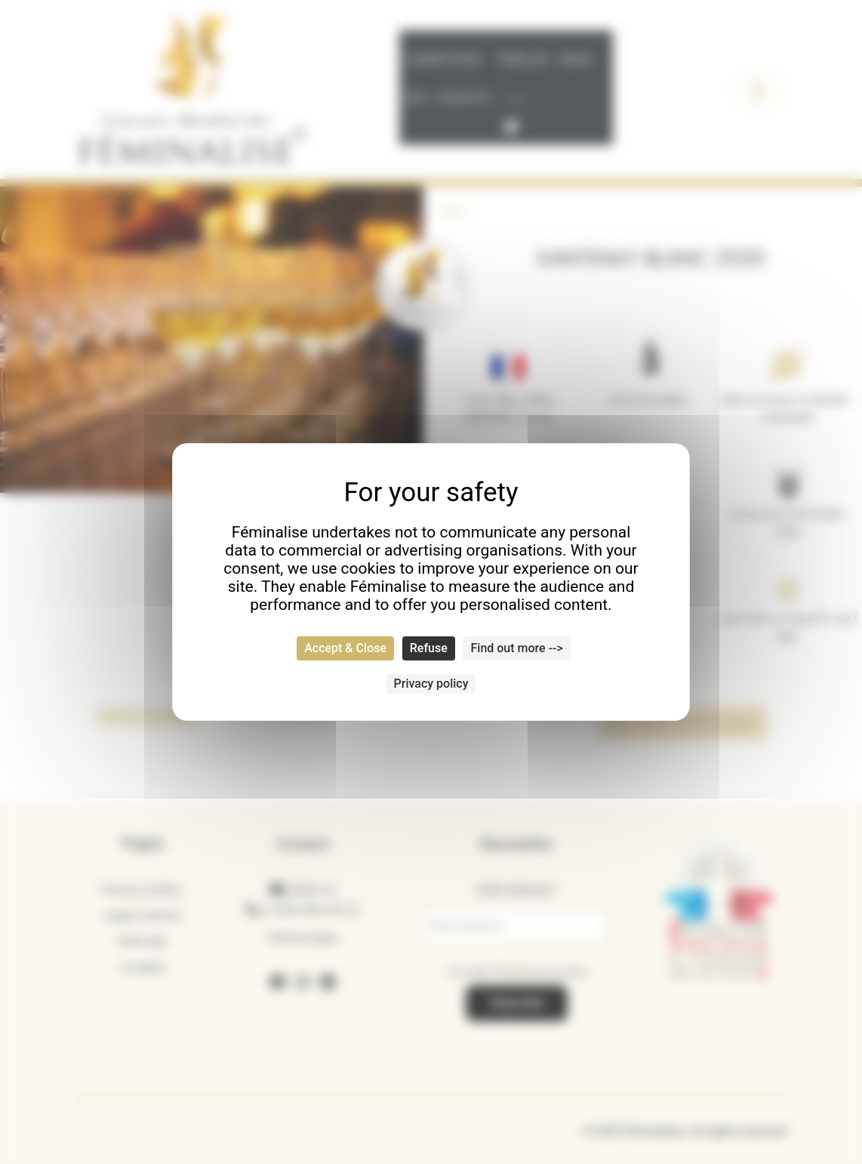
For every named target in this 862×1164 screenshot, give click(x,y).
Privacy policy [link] (431, 683)
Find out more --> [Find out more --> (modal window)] (516, 648)
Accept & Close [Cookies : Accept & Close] (345, 648)
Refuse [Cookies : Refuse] (429, 648)
